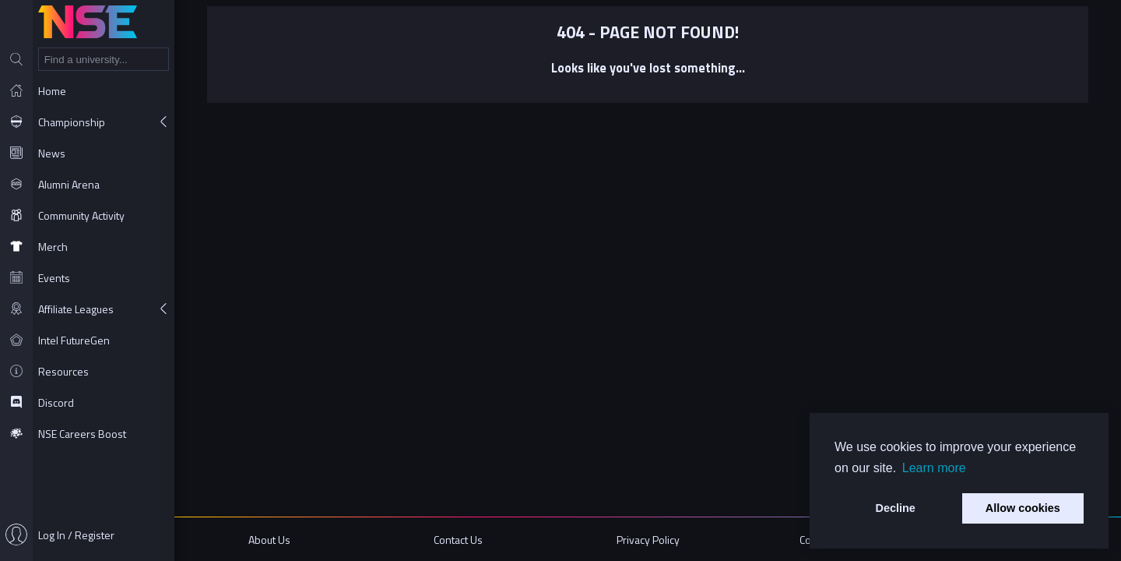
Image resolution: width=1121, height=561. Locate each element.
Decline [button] (895, 508)
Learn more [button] (934, 468)
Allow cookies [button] (1023, 508)
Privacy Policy (648, 539)
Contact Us (458, 539)
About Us (269, 539)
